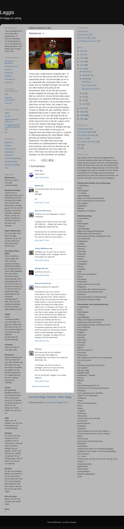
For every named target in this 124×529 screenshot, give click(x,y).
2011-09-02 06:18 (42, 260)
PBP (6, 94)
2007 (82, 119)
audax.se (8, 70)
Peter (37, 171)
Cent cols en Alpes (84, 132)
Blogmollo (9, 142)
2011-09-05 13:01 (42, 381)
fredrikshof (9, 73)
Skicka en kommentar (40, 386)
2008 (82, 115)
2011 (82, 69)
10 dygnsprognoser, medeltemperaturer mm (13, 127)
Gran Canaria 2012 (85, 35)
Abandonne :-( (87, 82)
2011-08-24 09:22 (42, 178)
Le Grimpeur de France (86, 142)
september (86, 75)
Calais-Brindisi (83, 129)
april (84, 104)
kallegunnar (40, 268)
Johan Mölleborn (42, 248)
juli (83, 93)
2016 (82, 51)
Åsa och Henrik (41, 211)
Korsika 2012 (82, 31)
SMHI (7, 113)
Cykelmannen (10, 149)
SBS (79, 148)
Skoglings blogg (11, 161)
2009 (82, 112)
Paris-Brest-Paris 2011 (91, 89)
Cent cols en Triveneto (86, 135)
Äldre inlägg (64, 397)
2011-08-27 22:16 (42, 203)
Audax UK (9, 82)
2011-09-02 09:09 (42, 275)
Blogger (73, 522)
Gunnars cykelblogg (13, 158)
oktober (85, 72)
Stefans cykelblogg (12, 165)
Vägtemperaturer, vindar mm (12, 120)
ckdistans (8, 76)
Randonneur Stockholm (10, 62)
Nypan (37, 186)
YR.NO (7, 116)
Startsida (52, 397)
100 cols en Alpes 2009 (86, 38)
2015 (82, 54)
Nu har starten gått (89, 85)
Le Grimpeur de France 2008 (88, 41)
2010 (82, 108)
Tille (36, 349)
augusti (85, 79)
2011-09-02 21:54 (42, 341)
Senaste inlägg (37, 397)
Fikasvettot (9, 155)
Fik (6, 132)
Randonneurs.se (11, 66)
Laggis (7, 12)
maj (84, 100)
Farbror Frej (82, 138)
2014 (82, 58)
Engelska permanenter (10, 99)
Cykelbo (8, 146)
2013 (82, 62)
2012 (82, 65)
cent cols (8, 103)
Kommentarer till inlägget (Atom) (56, 402)
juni (84, 97)
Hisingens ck (10, 79)
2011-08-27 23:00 (42, 240)
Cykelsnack (9, 152)
